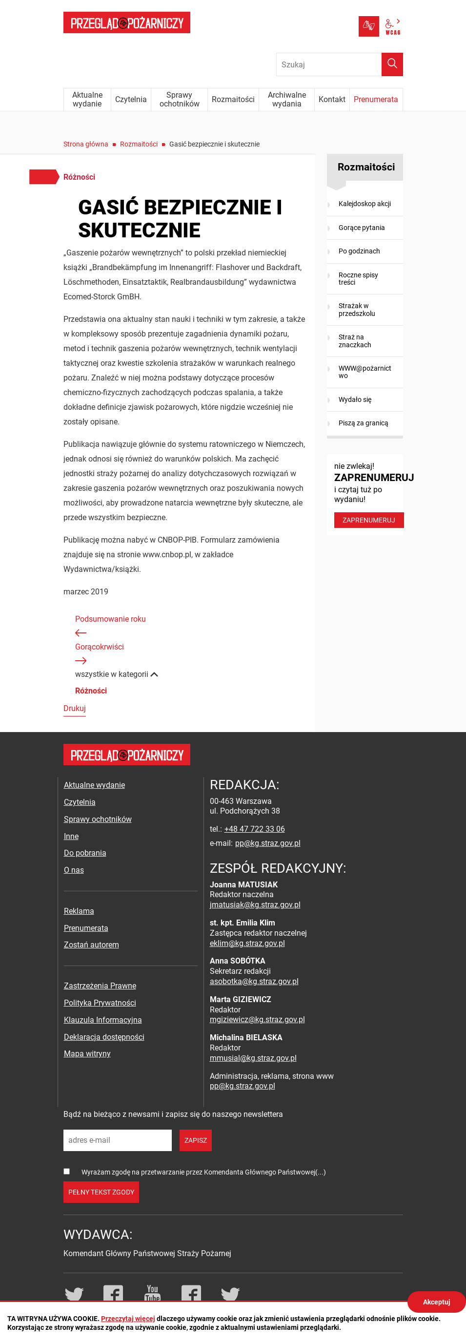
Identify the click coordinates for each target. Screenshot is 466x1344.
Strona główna (85, 144)
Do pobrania (85, 853)
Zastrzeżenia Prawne (100, 985)
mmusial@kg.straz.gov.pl (253, 1058)
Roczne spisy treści (358, 278)
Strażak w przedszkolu (357, 309)
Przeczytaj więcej (128, 1319)
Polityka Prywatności (100, 1003)
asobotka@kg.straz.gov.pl (254, 981)
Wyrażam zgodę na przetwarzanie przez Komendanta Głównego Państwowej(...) (203, 1172)
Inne (71, 836)
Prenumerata (86, 928)
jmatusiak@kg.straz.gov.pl (255, 904)
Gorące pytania (362, 227)
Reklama (79, 911)
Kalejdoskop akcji (365, 204)
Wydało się (355, 399)
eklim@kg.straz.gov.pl (247, 943)
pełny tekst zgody (101, 1192)
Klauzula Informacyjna (103, 1020)
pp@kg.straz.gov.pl (268, 843)
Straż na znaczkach (355, 340)
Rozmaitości (139, 144)
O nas (74, 870)
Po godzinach (359, 251)
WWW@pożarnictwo (365, 371)
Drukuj (74, 708)
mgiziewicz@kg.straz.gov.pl (257, 1019)
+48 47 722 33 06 (254, 829)
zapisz (195, 1140)
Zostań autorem (91, 944)
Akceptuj (436, 1302)
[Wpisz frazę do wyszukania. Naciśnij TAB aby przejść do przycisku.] (339, 64)
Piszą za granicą (363, 423)
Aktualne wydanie (94, 785)
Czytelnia (80, 802)
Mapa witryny (87, 1053)
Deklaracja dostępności (104, 1037)
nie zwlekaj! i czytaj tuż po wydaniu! (368, 495)
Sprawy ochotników (98, 819)
